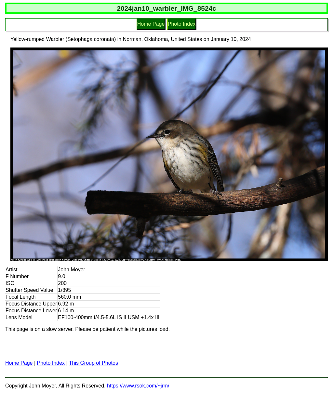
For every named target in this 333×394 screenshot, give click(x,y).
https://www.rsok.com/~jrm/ (138, 385)
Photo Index (181, 24)
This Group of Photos (93, 363)
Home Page (151, 24)
